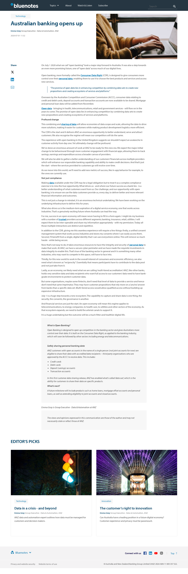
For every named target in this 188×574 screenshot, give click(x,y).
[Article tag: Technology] (21, 500)
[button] (16, 72)
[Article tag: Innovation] (106, 500)
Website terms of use (48, 564)
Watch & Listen (85, 5)
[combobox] (162, 6)
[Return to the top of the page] (174, 553)
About (68, 5)
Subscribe (103, 5)
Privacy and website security (23, 564)
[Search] (162, 6)
